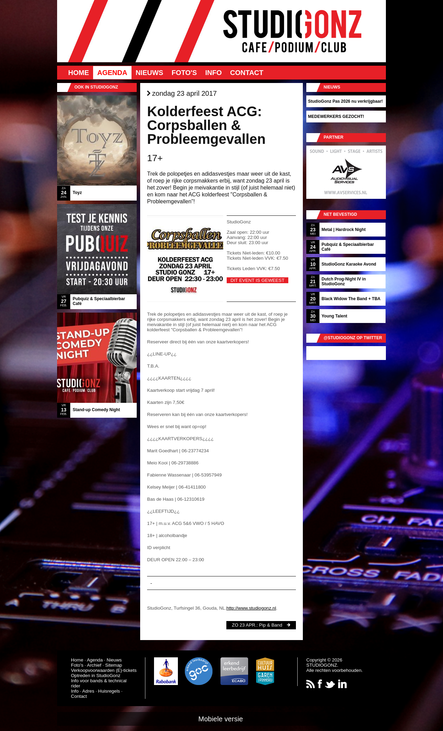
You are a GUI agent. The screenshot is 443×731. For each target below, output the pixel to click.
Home (78, 72)
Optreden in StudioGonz (95, 675)
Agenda (112, 72)
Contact (246, 72)
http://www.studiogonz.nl (251, 608)
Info (213, 72)
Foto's (184, 72)
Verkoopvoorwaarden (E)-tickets (104, 670)
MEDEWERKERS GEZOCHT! (336, 116)
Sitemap (113, 665)
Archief (94, 665)
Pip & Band (270, 625)
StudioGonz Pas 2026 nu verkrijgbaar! (345, 101)
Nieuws (149, 72)
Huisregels (109, 691)
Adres (88, 691)
